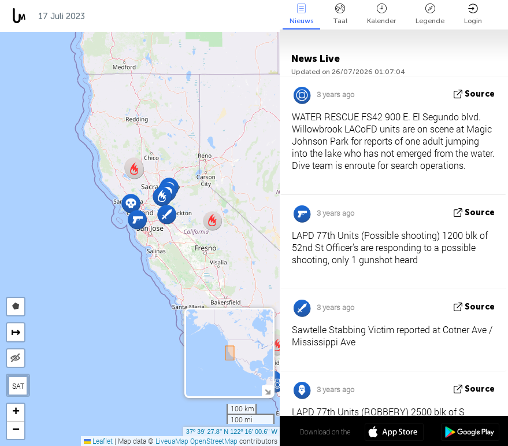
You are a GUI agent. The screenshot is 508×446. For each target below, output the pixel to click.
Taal (340, 14)
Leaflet (98, 440)
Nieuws (301, 14)
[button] (131, 203)
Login (473, 14)
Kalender (381, 14)
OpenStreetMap (214, 440)
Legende (430, 14)
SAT (18, 385)
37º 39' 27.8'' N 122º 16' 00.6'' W (231, 431)
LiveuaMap (171, 440)
